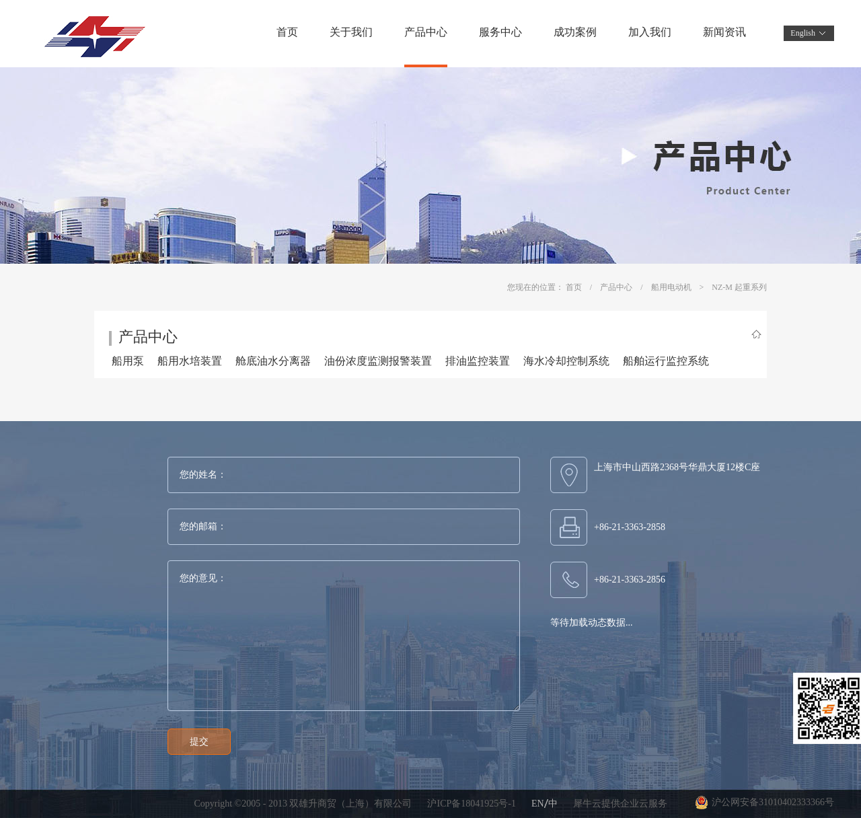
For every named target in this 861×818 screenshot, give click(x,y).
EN (537, 803)
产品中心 (616, 287)
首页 (287, 32)
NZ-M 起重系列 (739, 287)
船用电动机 (671, 287)
